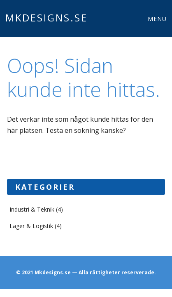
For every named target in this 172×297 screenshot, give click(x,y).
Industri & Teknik (31, 209)
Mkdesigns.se (46, 17)
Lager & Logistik (31, 226)
